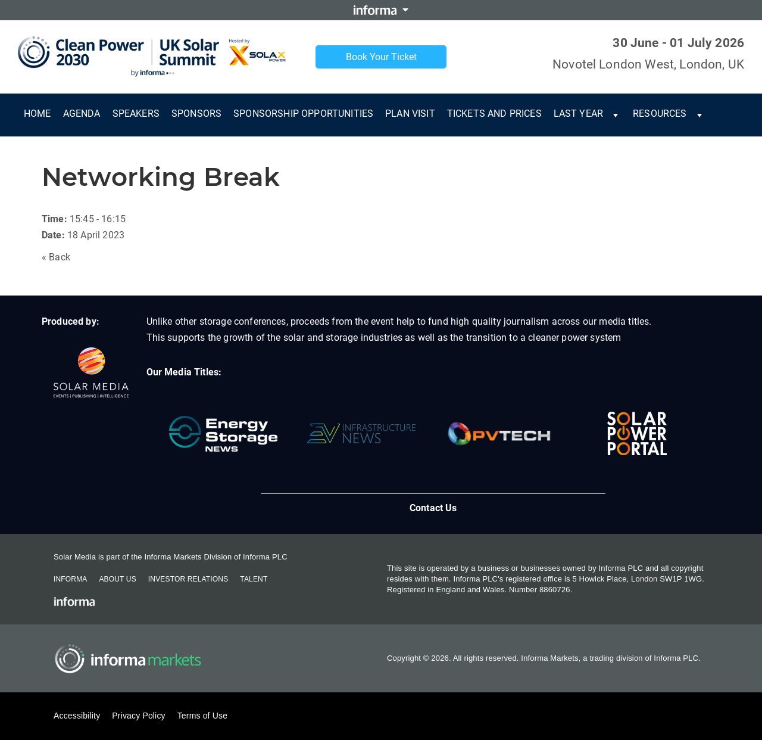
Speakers (136, 113)
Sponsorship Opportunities (303, 113)
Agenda (82, 113)
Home (37, 113)
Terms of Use (202, 715)
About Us (117, 579)
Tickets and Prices (494, 113)
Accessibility (77, 715)
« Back (56, 257)
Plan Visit (410, 113)
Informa (70, 579)
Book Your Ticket (381, 57)
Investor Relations (188, 579)
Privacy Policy (138, 715)
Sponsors (196, 113)
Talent (253, 579)
